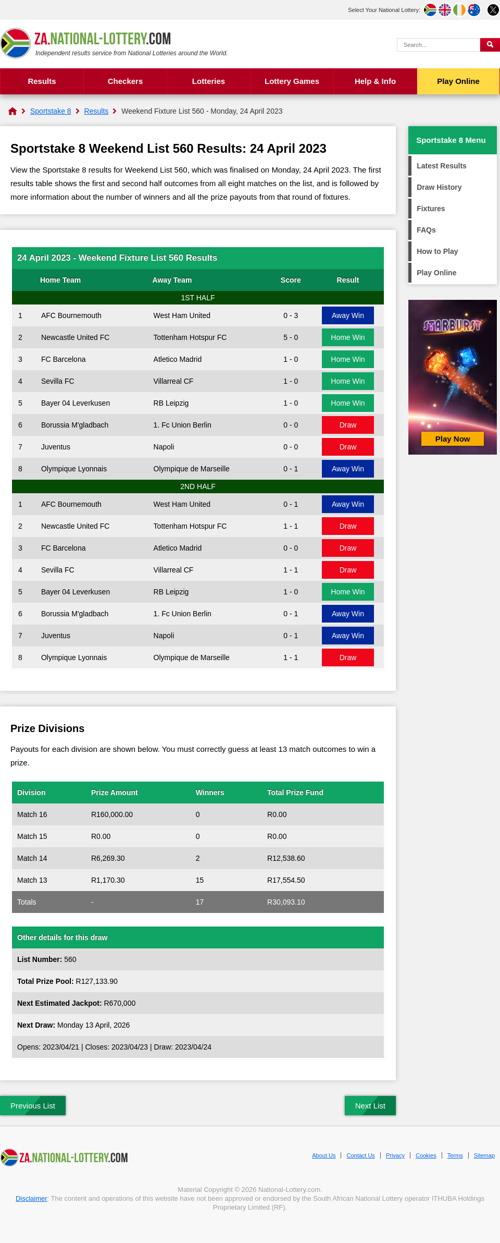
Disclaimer (31, 1198)
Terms (455, 1155)
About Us (323, 1155)
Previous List (32, 1105)
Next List (370, 1105)
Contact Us (360, 1155)
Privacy (395, 1155)
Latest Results (442, 166)
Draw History (439, 187)
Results (42, 81)
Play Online (458, 81)
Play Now (452, 438)
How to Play (437, 251)
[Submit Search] (490, 45)
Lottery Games (292, 81)
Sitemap (484, 1155)
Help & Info (375, 81)
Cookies (426, 1155)
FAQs (426, 230)
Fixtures (431, 208)
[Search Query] (438, 45)
